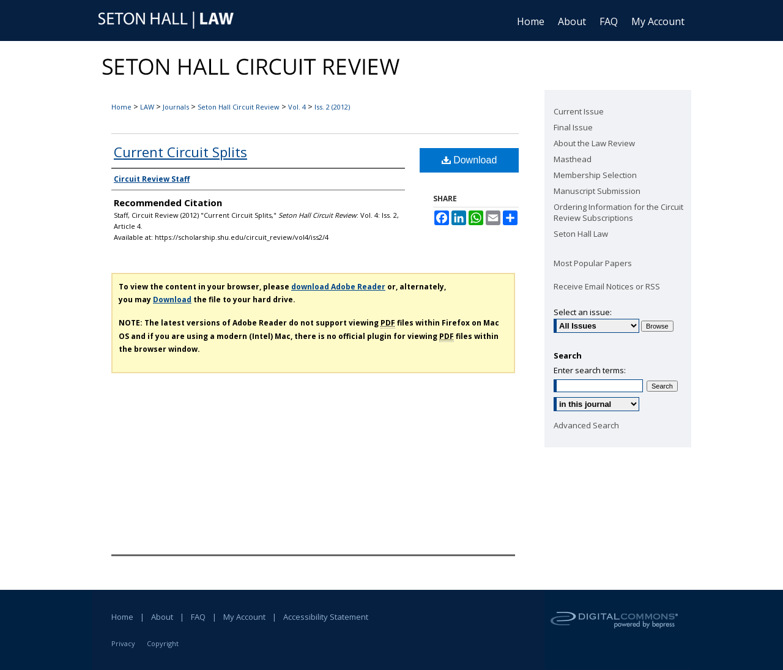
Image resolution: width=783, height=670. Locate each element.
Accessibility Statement (325, 616)
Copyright (163, 643)
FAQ (198, 616)
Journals (176, 106)
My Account (244, 616)
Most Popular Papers (593, 263)
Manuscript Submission (597, 190)
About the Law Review (594, 143)
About (162, 616)
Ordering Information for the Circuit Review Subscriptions (618, 212)
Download (469, 160)
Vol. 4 (297, 106)
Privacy (123, 643)
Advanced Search (586, 425)
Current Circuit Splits (180, 152)
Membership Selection (595, 175)
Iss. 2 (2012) (332, 106)
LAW (147, 106)
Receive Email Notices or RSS (607, 286)
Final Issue (573, 127)
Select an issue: (583, 312)
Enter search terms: (590, 370)
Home (121, 106)
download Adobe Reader (338, 286)
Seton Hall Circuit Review (239, 106)
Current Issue (579, 111)
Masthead (573, 159)
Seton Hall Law (581, 233)
